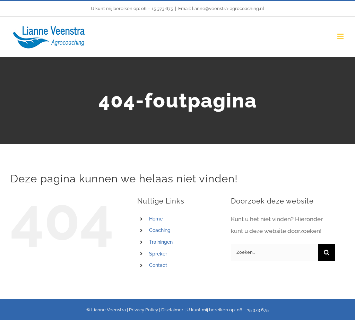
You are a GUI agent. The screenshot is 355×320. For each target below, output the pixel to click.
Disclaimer (172, 309)
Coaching (160, 230)
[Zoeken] (326, 252)
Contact (158, 265)
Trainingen (161, 242)
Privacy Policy (143, 309)
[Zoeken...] (274, 252)
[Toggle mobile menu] (341, 36)
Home (156, 219)
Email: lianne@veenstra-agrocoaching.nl (221, 8)
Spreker (158, 254)
